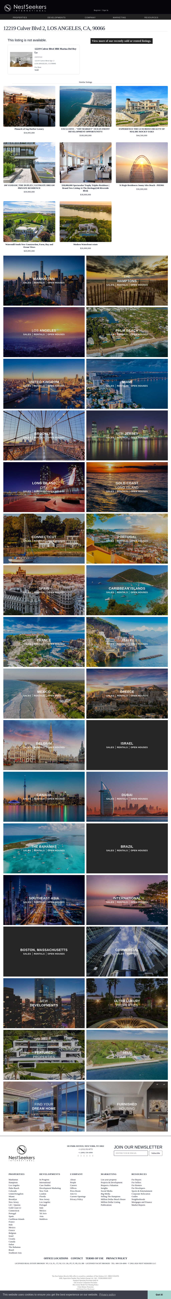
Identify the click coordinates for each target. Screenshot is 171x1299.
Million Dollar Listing (110, 1202)
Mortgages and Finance (142, 1202)
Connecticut (14, 1210)
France (12, 1222)
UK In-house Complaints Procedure (85, 1283)
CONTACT (77, 1258)
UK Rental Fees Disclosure (85, 1289)
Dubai (11, 1244)
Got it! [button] (159, 1294)
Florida (42, 1196)
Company (90, 17)
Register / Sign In (101, 10)
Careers (73, 1185)
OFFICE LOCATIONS (56, 1258)
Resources (151, 17)
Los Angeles (14, 1185)
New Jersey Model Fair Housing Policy (85, 1285)
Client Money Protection (85, 1287)
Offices (73, 1188)
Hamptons (13, 1182)
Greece (12, 1230)
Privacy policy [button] (107, 1294)
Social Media (106, 1191)
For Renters (137, 1185)
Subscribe (155, 1153)
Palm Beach (14, 1188)
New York (43, 1191)
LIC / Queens (14, 1205)
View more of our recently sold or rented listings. (121, 40)
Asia (41, 1216)
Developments (57, 17)
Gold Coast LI (15, 1208)
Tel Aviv (43, 1213)
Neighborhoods (138, 1199)
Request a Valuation (109, 1185)
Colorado (13, 1191)
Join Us (73, 1194)
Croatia (12, 1239)
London (42, 1194)
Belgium (12, 1233)
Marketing (119, 17)
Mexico (12, 1227)
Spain (11, 1216)
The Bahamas (15, 1247)
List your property (109, 1179)
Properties (20, 17)
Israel (11, 1236)
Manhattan (13, 1179)
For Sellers (136, 1182)
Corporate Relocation (141, 1194)
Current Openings (78, 1196)
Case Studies (45, 1185)
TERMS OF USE (94, 1258)
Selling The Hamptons (110, 1196)
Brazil (11, 1250)
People (73, 1182)
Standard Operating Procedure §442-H (85, 1280)
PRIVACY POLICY (116, 1258)
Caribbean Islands (16, 1219)
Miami (12, 1196)
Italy (11, 1224)
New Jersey (14, 1202)
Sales (27, 282)
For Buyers (136, 1179)
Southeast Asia (15, 1253)
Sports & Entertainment (142, 1191)
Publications (106, 1205)
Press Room (75, 1191)
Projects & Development (111, 1182)
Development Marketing (50, 1188)
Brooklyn (13, 1199)
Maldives (43, 1219)
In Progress (44, 1179)
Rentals (39, 282)
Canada (12, 1241)
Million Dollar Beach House (113, 1199)
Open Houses (56, 282)
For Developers (138, 1188)
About (73, 1179)
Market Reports (138, 1205)
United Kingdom (16, 1194)
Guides (135, 1196)
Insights (104, 1188)
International (44, 1182)
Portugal (12, 1213)
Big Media (105, 1194)
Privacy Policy (76, 1199)
